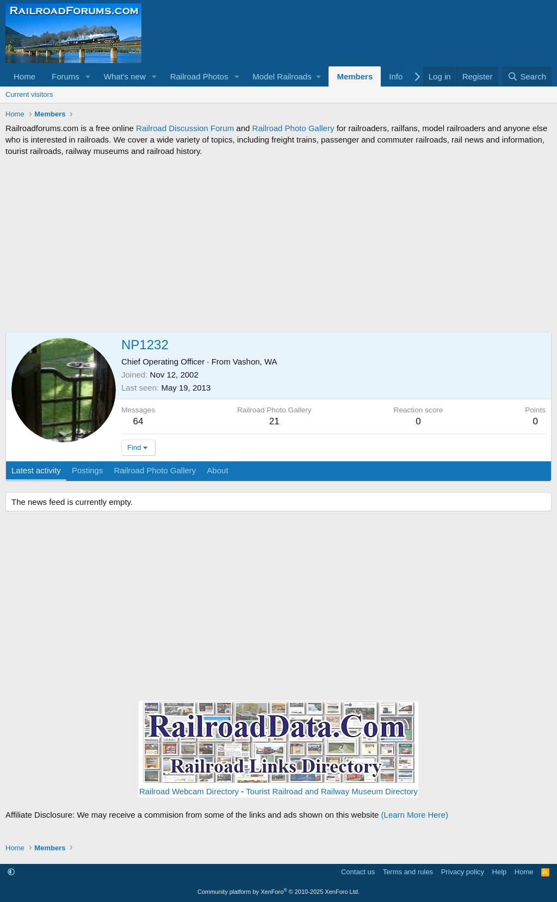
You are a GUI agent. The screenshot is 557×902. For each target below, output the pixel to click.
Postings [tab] (87, 470)
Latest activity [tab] (36, 470)
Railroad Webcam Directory (189, 791)
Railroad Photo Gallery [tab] (155, 470)
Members (355, 76)
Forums (65, 76)
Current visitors (29, 94)
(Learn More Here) (414, 814)
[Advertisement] (278, 244)
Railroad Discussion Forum (185, 128)
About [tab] (217, 470)
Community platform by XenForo (278, 891)
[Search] (527, 76)
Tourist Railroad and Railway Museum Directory (332, 791)
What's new (125, 76)
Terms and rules (408, 872)
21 (274, 421)
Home (24, 76)
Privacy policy (462, 872)
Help (499, 872)
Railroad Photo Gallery (293, 128)
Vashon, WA (255, 361)
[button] (88, 76)
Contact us (358, 872)
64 (138, 421)
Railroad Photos (199, 76)
